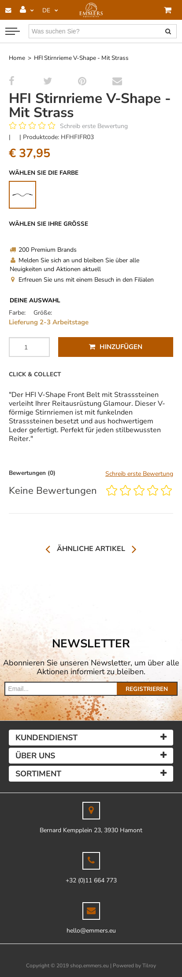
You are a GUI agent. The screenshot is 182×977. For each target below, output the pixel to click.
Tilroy (149, 965)
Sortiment (38, 773)
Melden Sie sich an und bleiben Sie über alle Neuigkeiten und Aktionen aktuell (74, 264)
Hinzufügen (115, 346)
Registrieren (147, 689)
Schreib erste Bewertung (94, 126)
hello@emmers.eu (91, 930)
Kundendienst (46, 737)
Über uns (35, 755)
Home (17, 58)
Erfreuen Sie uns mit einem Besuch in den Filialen (82, 279)
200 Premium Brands (43, 250)
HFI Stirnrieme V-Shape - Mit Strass (81, 58)
